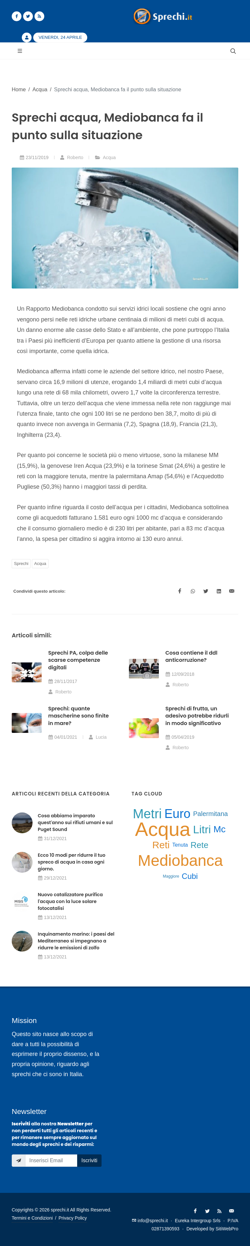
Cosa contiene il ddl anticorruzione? (191, 656)
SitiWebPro (226, 1228)
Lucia (97, 737)
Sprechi (21, 563)
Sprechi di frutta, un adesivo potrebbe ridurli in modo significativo (197, 716)
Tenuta (180, 845)
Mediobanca (180, 860)
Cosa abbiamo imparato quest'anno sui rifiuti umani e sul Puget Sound (75, 822)
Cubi (190, 876)
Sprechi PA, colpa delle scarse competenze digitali (78, 660)
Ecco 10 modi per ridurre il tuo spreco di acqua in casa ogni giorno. (71, 862)
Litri (202, 829)
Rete (199, 845)
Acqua (40, 89)
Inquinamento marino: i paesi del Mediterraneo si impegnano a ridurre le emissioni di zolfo (76, 941)
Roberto (71, 157)
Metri (147, 814)
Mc (220, 829)
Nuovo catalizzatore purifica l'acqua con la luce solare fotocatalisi (70, 901)
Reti (161, 844)
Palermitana (210, 813)
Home (19, 89)
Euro (177, 814)
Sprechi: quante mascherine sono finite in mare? (78, 716)
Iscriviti (89, 1160)
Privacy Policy (73, 1218)
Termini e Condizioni (32, 1218)
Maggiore (171, 876)
